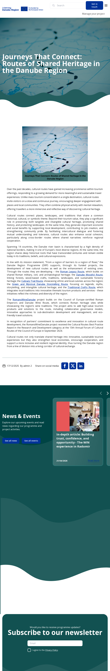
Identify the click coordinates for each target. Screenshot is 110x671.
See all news (11, 440)
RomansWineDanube (24, 299)
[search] (69, 5)
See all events (31, 440)
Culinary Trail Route (32, 281)
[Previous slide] (101, 393)
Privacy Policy (51, 650)
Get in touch (95, 5)
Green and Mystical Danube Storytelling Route (40, 284)
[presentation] (49, 662)
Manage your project (93, 13)
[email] (55, 643)
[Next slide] (107, 393)
